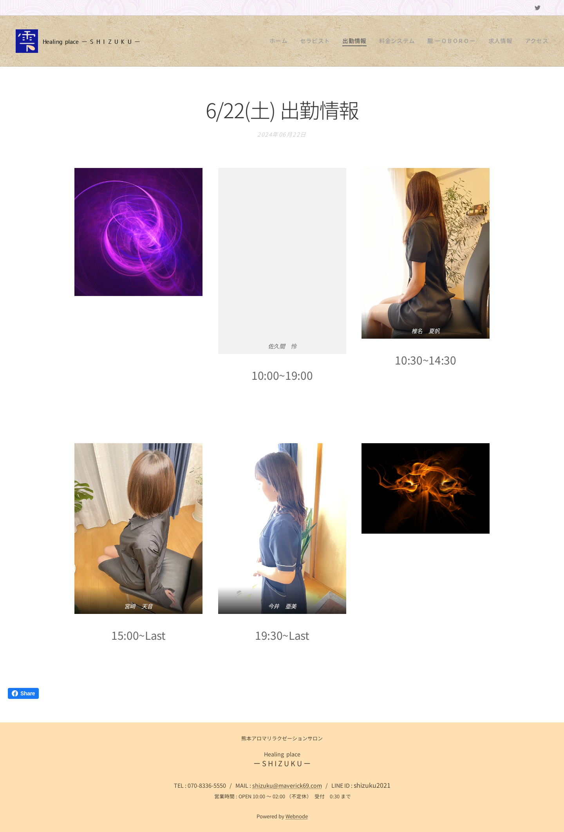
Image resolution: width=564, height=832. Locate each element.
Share (23, 693)
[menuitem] (304, 41)
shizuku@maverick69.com (287, 785)
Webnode (297, 816)
